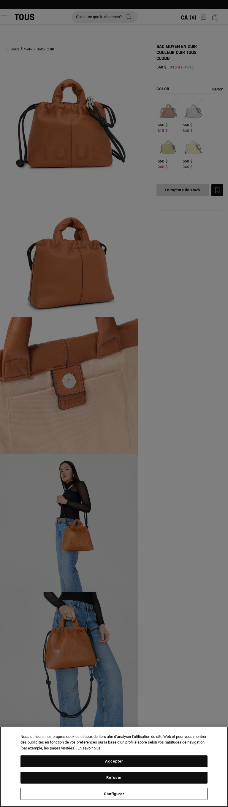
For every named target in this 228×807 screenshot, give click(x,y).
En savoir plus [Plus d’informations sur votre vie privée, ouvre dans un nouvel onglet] (89, 748)
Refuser (114, 777)
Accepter (114, 761)
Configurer (114, 794)
